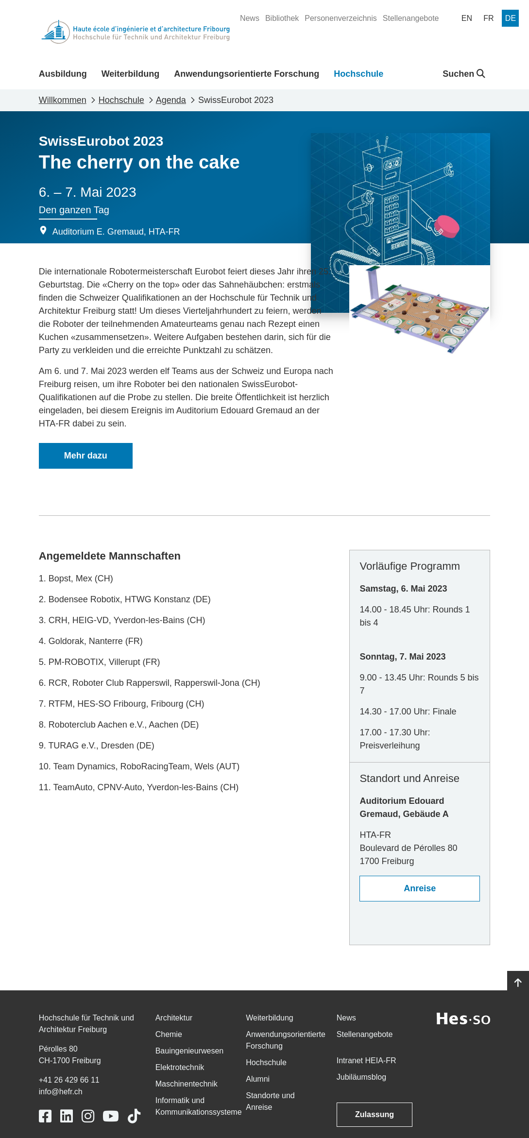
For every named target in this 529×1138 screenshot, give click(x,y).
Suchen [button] (464, 74)
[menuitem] (249, 18)
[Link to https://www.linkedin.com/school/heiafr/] (66, 1116)
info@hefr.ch (61, 1091)
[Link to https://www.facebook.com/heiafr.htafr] (45, 1116)
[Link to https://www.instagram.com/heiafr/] (88, 1116)
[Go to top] (518, 983)
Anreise (420, 888)
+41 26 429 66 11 (69, 1080)
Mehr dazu (85, 455)
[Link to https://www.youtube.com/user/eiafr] (110, 1116)
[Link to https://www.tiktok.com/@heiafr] (134, 1116)
